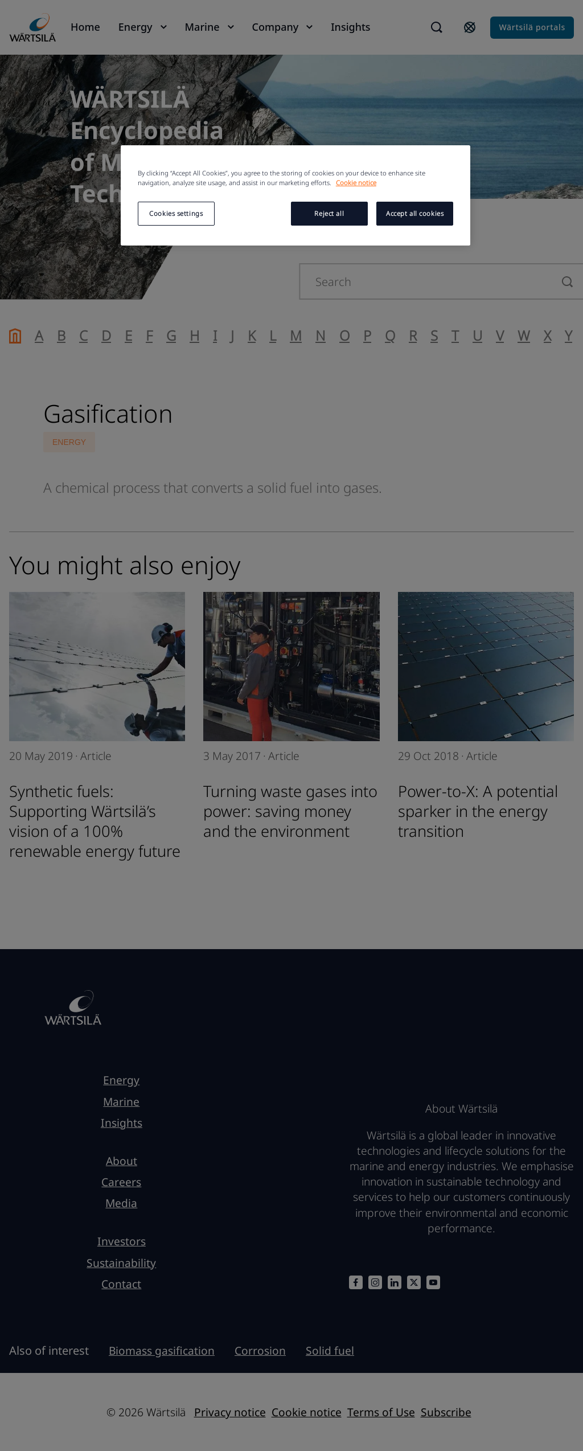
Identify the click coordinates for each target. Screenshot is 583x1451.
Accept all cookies (415, 213)
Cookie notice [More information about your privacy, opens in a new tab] (356, 182)
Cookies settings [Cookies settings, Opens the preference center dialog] (176, 213)
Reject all (329, 213)
